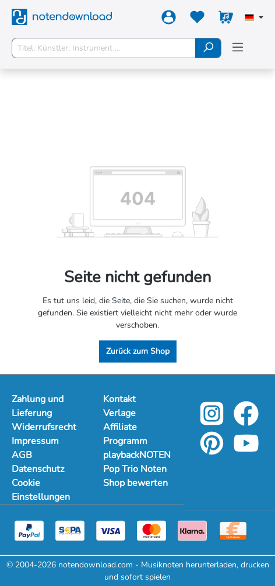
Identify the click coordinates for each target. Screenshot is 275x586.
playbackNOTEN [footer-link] (137, 455)
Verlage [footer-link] (119, 413)
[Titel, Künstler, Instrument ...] (104, 48)
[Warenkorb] (225, 19)
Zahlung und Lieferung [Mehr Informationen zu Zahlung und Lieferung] (38, 406)
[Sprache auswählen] (254, 19)
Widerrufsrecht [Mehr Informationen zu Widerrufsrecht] (44, 427)
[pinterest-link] (213, 451)
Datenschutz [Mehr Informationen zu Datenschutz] (38, 469)
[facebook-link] (246, 421)
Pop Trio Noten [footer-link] (135, 469)
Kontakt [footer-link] (119, 399)
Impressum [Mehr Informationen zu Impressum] (35, 441)
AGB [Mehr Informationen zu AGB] (22, 455)
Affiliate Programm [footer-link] (125, 434)
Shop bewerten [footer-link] (135, 483)
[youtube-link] (246, 451)
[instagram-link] (213, 421)
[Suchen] (208, 48)
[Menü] (237, 47)
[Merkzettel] (197, 19)
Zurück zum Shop (138, 351)
